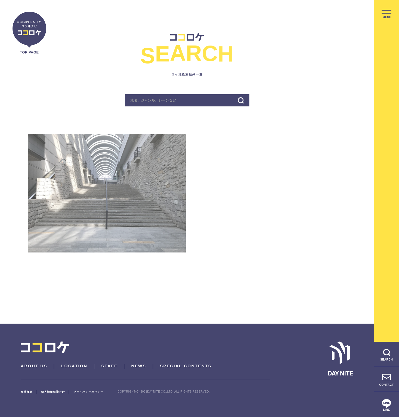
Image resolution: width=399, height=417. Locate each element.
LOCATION (74, 366)
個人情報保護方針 (53, 391)
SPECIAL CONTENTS (186, 366)
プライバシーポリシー (88, 391)
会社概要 (27, 391)
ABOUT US (34, 366)
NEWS (138, 366)
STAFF (109, 366)
